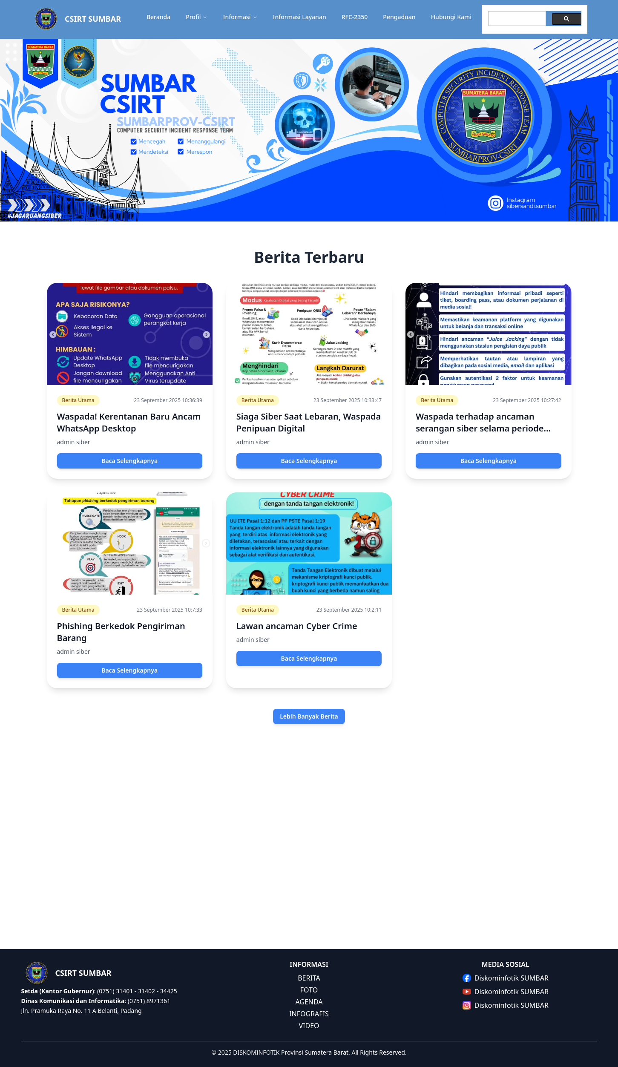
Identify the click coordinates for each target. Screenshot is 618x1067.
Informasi (240, 17)
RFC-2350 (355, 17)
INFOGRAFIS (309, 1013)
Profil (196, 17)
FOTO (309, 990)
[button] (309, 19)
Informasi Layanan (299, 17)
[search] (516, 19)
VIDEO (309, 1025)
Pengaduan (399, 17)
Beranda (158, 17)
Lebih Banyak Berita (309, 716)
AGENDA (308, 1002)
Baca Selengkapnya (129, 461)
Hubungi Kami (451, 17)
